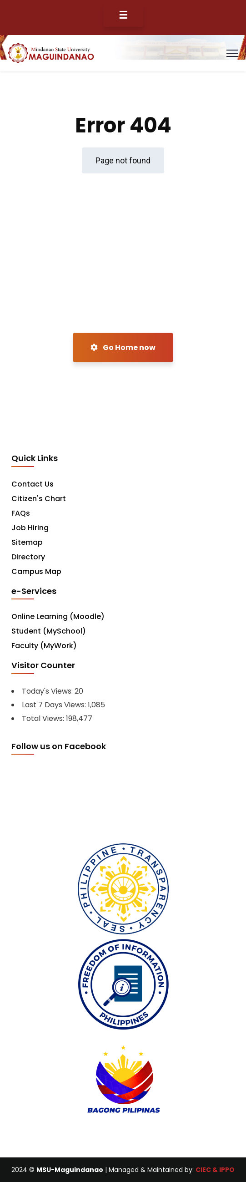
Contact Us (32, 484)
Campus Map (36, 571)
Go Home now (123, 347)
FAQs (20, 513)
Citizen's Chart (38, 498)
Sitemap (27, 542)
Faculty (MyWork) (44, 645)
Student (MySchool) (48, 631)
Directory (28, 557)
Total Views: (44, 718)
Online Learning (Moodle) (58, 616)
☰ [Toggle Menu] (123, 15)
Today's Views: (48, 691)
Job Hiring (30, 528)
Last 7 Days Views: (55, 705)
